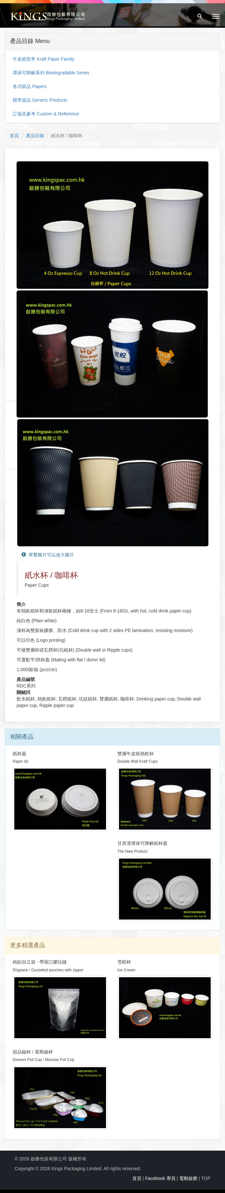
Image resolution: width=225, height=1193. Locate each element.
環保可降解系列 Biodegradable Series (51, 72)
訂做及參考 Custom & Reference (46, 113)
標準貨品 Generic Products (40, 100)
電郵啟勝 (188, 1178)
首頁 (14, 135)
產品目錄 (35, 135)
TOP (205, 1178)
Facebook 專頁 (160, 1178)
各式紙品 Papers (29, 86)
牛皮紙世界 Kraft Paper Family (43, 59)
